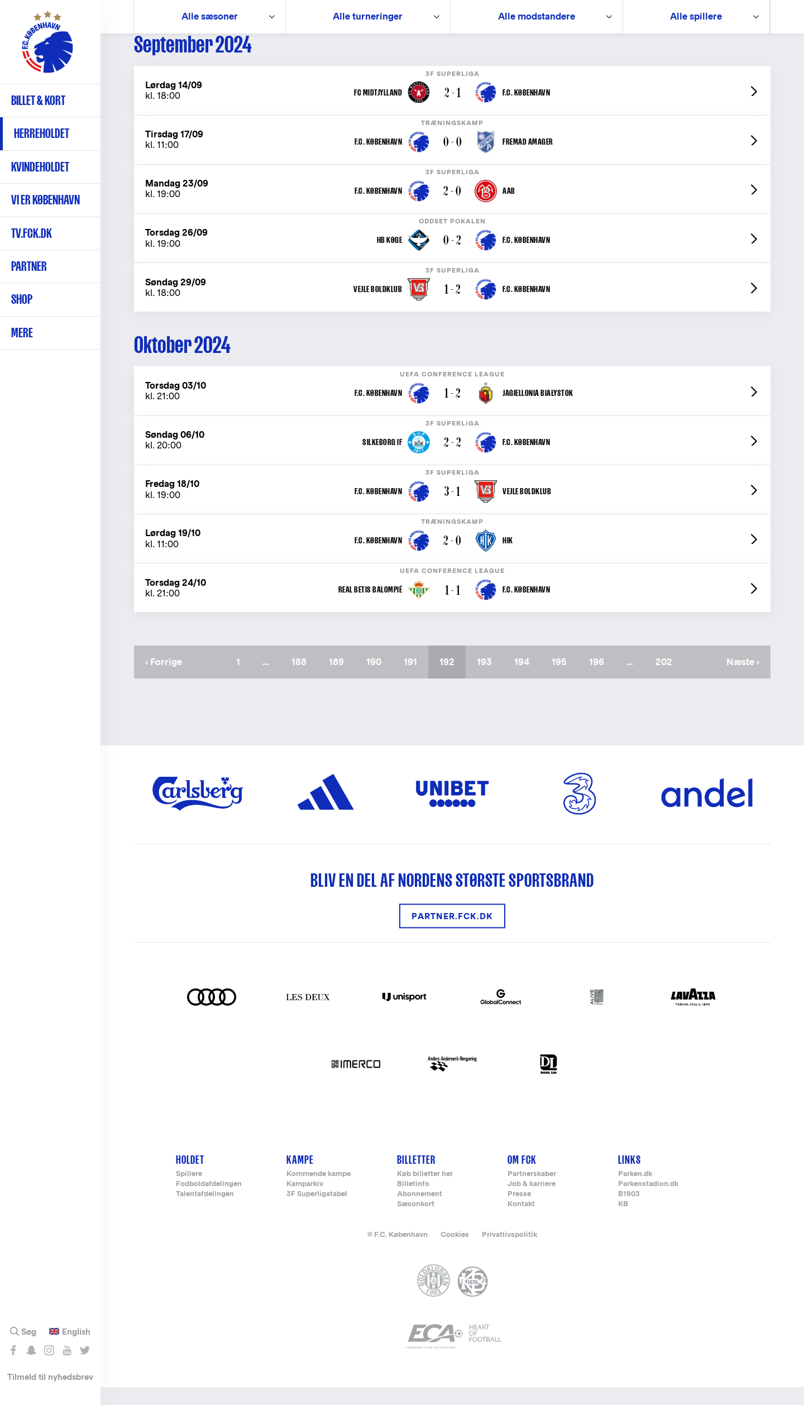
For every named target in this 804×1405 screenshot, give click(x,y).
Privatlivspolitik (509, 1252)
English (76, 1332)
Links (629, 1177)
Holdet (190, 1177)
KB (623, 1222)
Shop (21, 299)
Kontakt (521, 1222)
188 (302, 680)
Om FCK (522, 1177)
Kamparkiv (304, 1202)
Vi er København (45, 199)
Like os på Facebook (13, 1350)
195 (562, 680)
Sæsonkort (415, 1222)
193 (488, 680)
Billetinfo (413, 1202)
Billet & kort (38, 100)
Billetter (416, 1177)
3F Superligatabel (316, 1212)
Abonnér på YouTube (66, 1350)
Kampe (300, 1177)
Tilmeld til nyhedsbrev (50, 1377)
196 (600, 680)
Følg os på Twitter (84, 1350)
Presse (519, 1212)
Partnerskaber (532, 1192)
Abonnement (419, 1212)
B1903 (629, 1212)
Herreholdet (41, 133)
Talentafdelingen (205, 1212)
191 (414, 680)
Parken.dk (635, 1192)
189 (340, 680)
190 (377, 680)
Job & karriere (532, 1202)
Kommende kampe (318, 1192)
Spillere (189, 1192)
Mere (22, 332)
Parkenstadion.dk (648, 1202)
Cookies (455, 1252)
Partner (29, 266)
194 (525, 680)
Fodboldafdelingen (209, 1202)
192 (452, 685)
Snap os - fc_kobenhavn (31, 1350)
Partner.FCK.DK (452, 934)
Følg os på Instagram (48, 1350)
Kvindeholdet (40, 166)
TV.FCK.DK (31, 233)
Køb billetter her (425, 1192)
